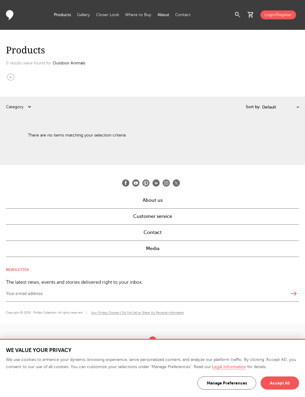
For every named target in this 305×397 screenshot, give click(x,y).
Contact (183, 15)
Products (62, 15)
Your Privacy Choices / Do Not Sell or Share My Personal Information (137, 312)
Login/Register (278, 15)
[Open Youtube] (135, 183)
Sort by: (253, 107)
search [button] (237, 14)
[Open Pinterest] (146, 183)
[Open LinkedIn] (156, 183)
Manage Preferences (227, 383)
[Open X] (176, 183)
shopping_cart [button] (250, 14)
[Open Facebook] (125, 183)
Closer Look (107, 15)
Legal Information (229, 367)
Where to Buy (138, 15)
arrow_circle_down (10, 77)
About (163, 15)
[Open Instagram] (166, 183)
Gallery (83, 15)
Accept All (280, 383)
